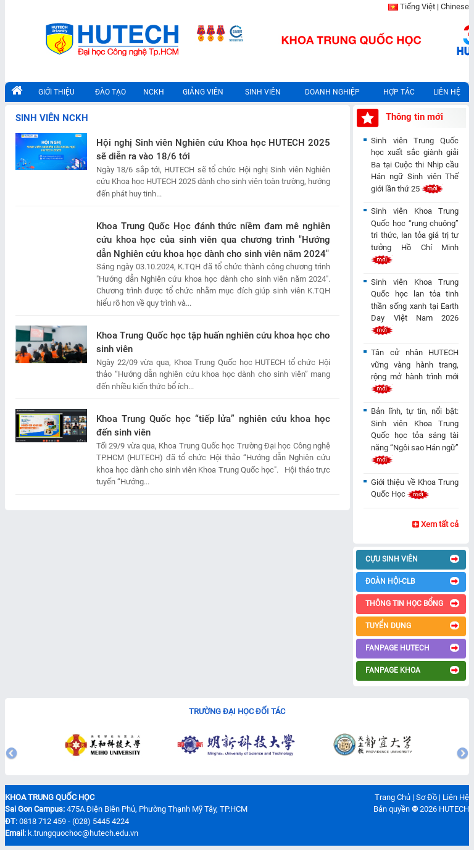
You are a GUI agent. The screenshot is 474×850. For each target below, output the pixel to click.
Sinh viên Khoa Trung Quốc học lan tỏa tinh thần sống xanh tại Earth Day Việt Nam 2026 (415, 306)
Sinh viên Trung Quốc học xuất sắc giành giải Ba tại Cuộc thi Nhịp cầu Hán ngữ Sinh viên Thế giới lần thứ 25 (415, 164)
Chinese (455, 6)
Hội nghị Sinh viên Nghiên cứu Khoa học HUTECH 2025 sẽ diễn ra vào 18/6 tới (213, 149)
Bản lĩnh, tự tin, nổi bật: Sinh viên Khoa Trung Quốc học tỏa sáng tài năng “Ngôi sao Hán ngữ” (415, 435)
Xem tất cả (435, 524)
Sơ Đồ (426, 797)
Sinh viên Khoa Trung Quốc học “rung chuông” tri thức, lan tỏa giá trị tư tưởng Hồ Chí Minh (415, 235)
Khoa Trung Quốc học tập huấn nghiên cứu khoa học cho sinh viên (213, 342)
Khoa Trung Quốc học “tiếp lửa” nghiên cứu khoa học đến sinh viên (213, 426)
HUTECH (454, 809)
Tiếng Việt (417, 6)
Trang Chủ (392, 797)
